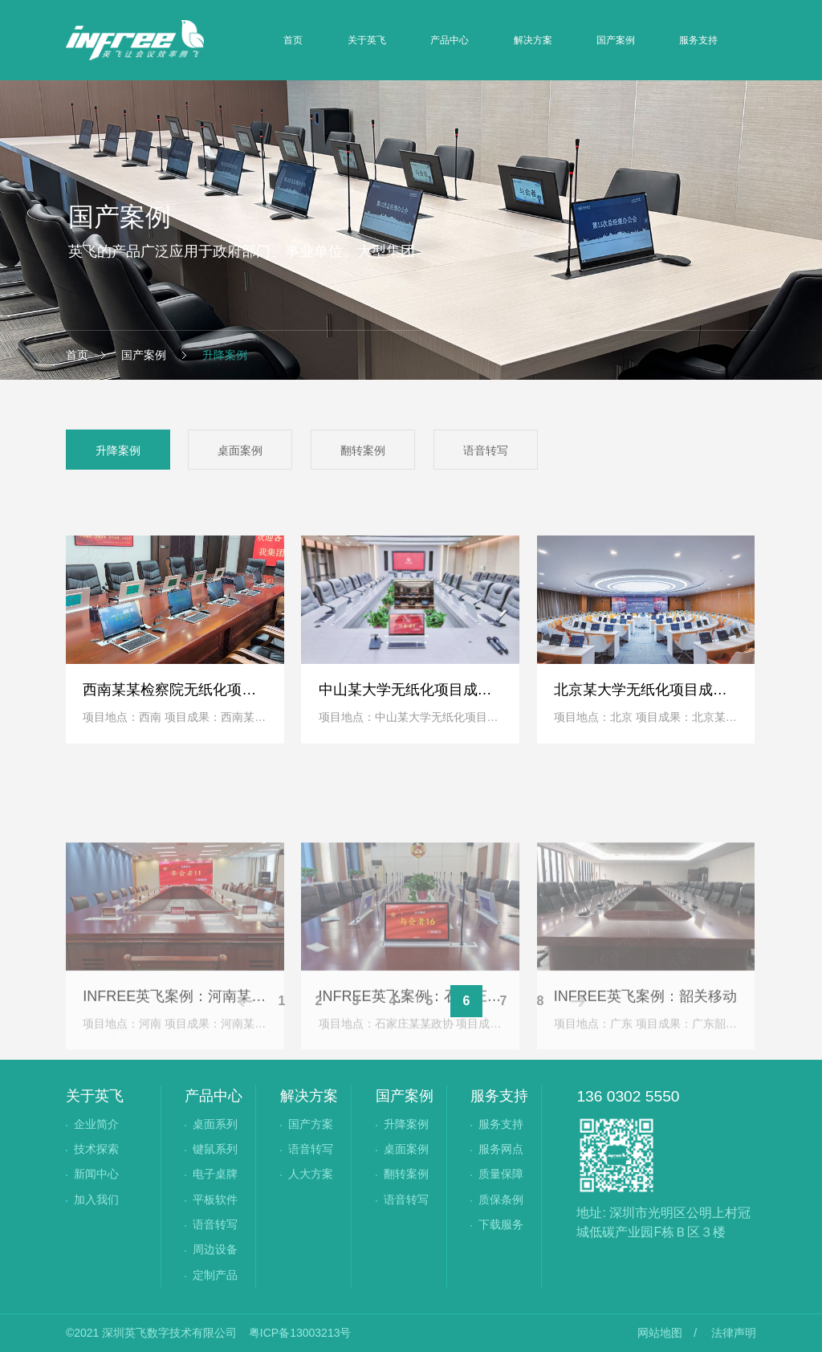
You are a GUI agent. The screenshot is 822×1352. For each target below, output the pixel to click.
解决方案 (533, 40)
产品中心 (449, 40)
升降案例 (223, 354)
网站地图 (659, 1332)
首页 (293, 40)
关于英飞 (367, 40)
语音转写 (485, 450)
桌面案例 (240, 450)
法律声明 (733, 1332)
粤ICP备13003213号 (300, 1332)
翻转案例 (362, 450)
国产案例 (615, 40)
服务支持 (698, 40)
